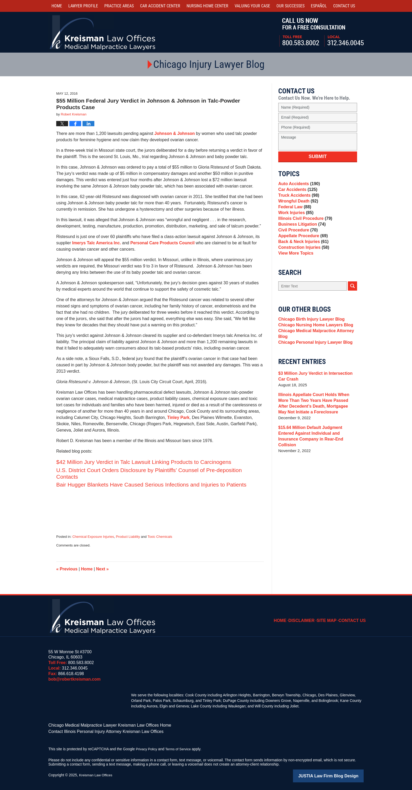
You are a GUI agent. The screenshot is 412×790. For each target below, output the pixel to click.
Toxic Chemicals (159, 537)
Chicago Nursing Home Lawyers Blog (313, 348)
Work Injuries (294, 221)
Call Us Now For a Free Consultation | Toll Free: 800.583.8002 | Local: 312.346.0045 (321, 32)
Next (102, 569)
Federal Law (293, 214)
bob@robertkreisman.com (74, 679)
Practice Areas (119, 5)
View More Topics (294, 273)
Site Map (330, 616)
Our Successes (290, 5)
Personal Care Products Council (163, 243)
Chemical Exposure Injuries (93, 537)
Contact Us (353, 616)
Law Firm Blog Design (338, 774)
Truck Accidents (297, 199)
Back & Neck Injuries (301, 258)
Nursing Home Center (207, 5)
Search (352, 306)
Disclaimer (307, 616)
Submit (318, 156)
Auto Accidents (297, 184)
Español (319, 5)
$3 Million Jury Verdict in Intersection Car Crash (317, 403)
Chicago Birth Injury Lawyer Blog (309, 340)
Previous (67, 569)
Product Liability (128, 537)
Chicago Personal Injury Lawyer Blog (313, 368)
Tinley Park (178, 417)
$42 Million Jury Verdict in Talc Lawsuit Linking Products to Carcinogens (143, 462)
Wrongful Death (297, 206)
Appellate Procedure (301, 251)
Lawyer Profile (83, 5)
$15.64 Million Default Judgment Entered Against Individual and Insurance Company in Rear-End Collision (316, 460)
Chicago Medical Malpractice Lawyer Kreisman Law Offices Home (102, 725)
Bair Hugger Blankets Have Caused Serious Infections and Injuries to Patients (151, 485)
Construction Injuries (302, 265)
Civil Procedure (296, 243)
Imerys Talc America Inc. (96, 243)
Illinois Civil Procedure (303, 228)
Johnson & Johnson (174, 133)
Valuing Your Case (252, 5)
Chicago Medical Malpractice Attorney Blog (313, 358)
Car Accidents (296, 192)
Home (57, 5)
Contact (344, 5)
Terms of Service (180, 747)
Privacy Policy (147, 747)
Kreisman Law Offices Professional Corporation (102, 32)
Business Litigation (300, 236)
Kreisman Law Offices (97, 773)
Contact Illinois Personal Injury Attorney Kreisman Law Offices (98, 730)
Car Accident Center (160, 5)
